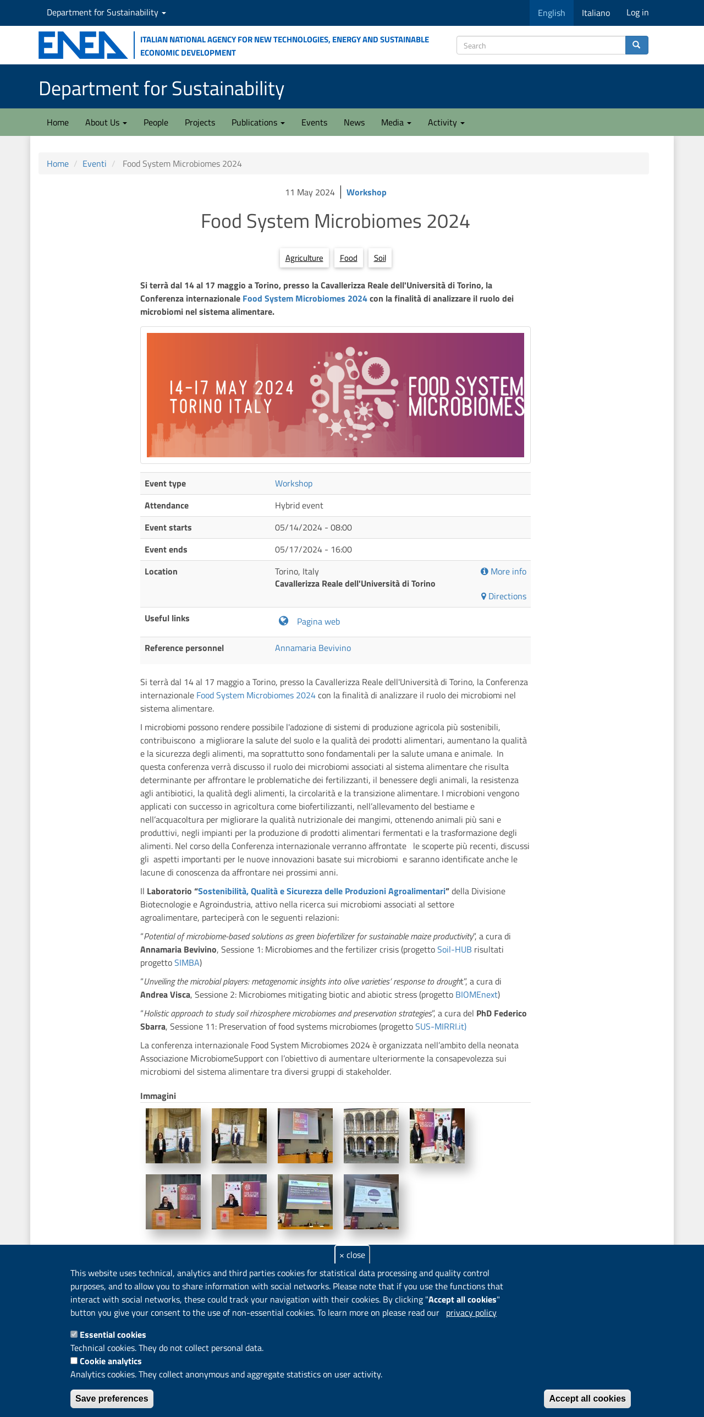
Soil (380, 257)
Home (58, 122)
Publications (258, 122)
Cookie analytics (111, 1360)
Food (349, 257)
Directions (503, 596)
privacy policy (471, 1312)
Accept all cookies (587, 1398)
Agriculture (304, 257)
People (156, 122)
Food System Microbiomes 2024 (306, 298)
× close (352, 1254)
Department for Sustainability (106, 12)
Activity (446, 122)
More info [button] (503, 571)
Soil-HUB (454, 949)
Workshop (366, 192)
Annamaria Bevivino (313, 647)
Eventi (94, 163)
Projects (200, 122)
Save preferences (111, 1398)
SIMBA (187, 962)
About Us (106, 122)
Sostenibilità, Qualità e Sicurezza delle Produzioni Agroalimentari (322, 891)
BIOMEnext (476, 994)
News (354, 122)
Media (396, 122)
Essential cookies (113, 1334)
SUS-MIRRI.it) (440, 1026)
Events (314, 122)
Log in (637, 12)
